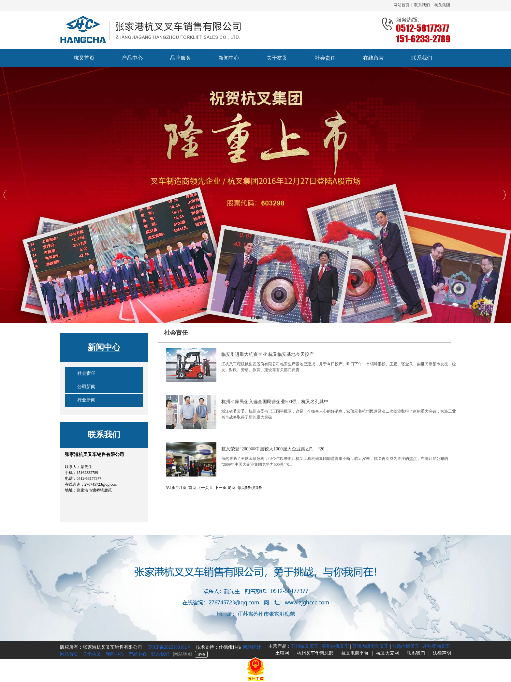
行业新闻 (86, 400)
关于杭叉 (92, 654)
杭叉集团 (442, 5)
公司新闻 (86, 386)
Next (504, 195)
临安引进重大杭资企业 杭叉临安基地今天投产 (267, 354)
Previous (5, 195)
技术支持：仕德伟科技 (219, 647)
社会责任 (86, 373)
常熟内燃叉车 (405, 646)
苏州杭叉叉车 (304, 646)
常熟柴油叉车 (436, 646)
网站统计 (252, 647)
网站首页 (401, 5)
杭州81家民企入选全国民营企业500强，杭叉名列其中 (274, 401)
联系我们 (422, 5)
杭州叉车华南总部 (315, 653)
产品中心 (137, 654)
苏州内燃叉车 (335, 646)
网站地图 (183, 654)
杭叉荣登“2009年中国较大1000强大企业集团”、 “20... (274, 449)
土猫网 (282, 653)
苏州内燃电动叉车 (370, 646)
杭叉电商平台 (355, 653)
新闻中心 (104, 347)
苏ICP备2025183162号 (169, 647)
